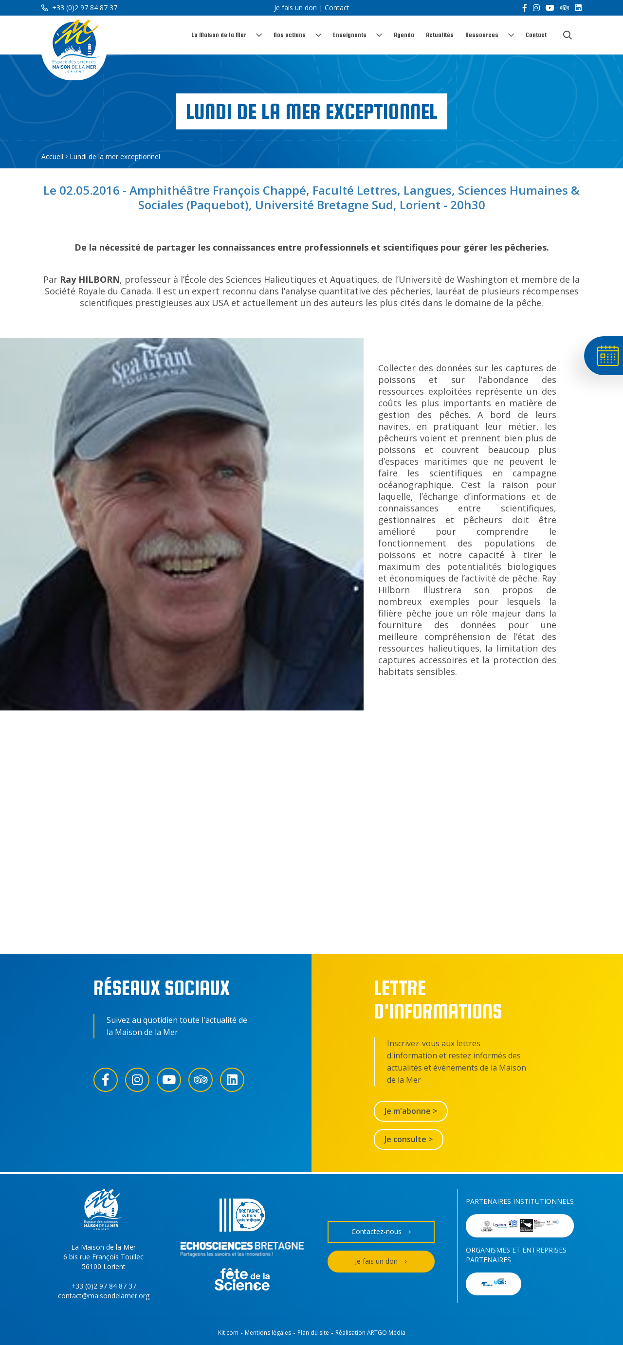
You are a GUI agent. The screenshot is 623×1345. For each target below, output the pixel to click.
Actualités (440, 34)
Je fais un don (295, 7)
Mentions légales (268, 1332)
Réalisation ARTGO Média (370, 1332)
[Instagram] (536, 8)
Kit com (228, 1332)
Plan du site (313, 1332)
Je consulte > (409, 1139)
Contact (337, 7)
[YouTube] (550, 8)
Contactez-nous (381, 1232)
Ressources (481, 34)
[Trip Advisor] (564, 8)
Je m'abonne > (411, 1111)
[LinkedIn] (578, 8)
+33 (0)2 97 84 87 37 (79, 7)
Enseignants (349, 34)
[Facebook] (524, 8)
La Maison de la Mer (218, 34)
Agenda (404, 34)
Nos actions (290, 34)
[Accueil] (74, 48)
